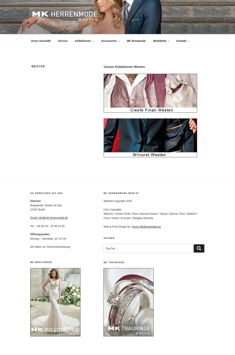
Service (62, 40)
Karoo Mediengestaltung (146, 226)
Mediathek (161, 40)
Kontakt (183, 40)
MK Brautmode (136, 40)
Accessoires (110, 40)
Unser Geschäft (41, 40)
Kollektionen (85, 40)
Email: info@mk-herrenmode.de (49, 217)
